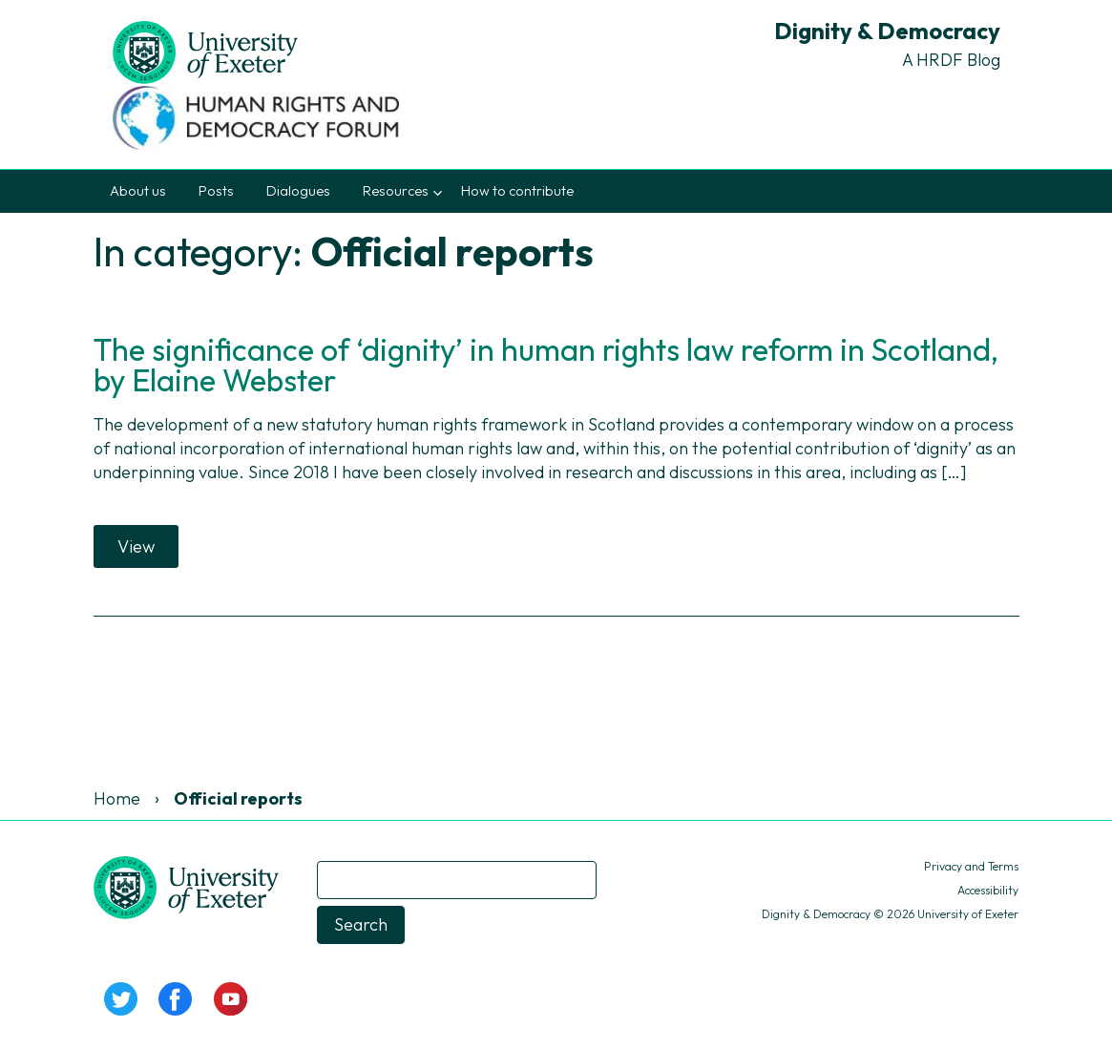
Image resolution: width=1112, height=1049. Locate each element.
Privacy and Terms (971, 866)
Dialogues (298, 190)
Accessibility (987, 890)
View (136, 546)
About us (138, 190)
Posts (216, 190)
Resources (396, 190)
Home (117, 798)
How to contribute (517, 190)
